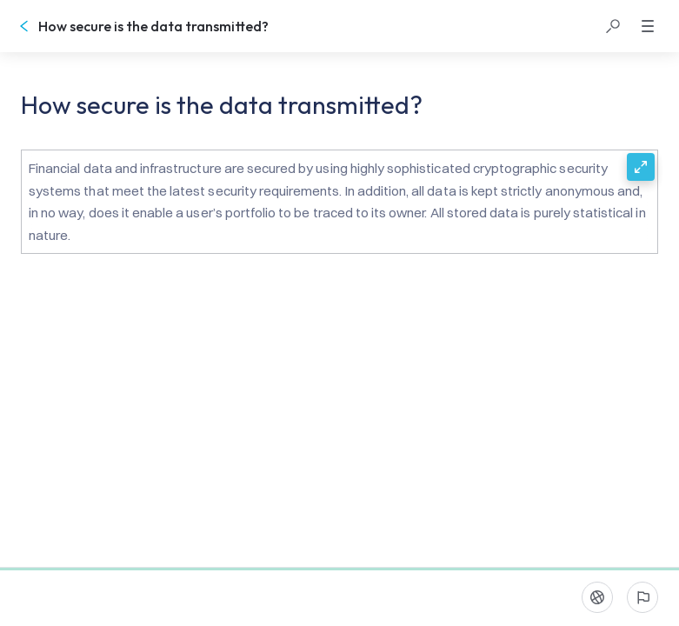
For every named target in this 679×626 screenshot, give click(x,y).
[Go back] (24, 26)
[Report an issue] (642, 597)
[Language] (597, 597)
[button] (612, 26)
